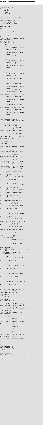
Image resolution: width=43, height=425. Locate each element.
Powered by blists (2, 422)
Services (15, 1)
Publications (21, 1)
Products (10, 1)
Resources (26, 1)
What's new (31, 1)
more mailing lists (8, 422)
